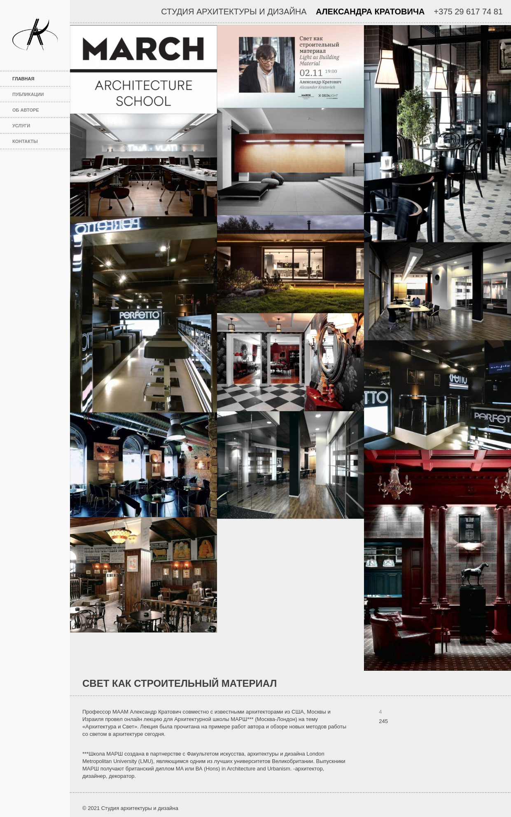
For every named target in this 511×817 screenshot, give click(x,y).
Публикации (28, 94)
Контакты (25, 141)
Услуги (21, 125)
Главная (38, 79)
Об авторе (25, 110)
